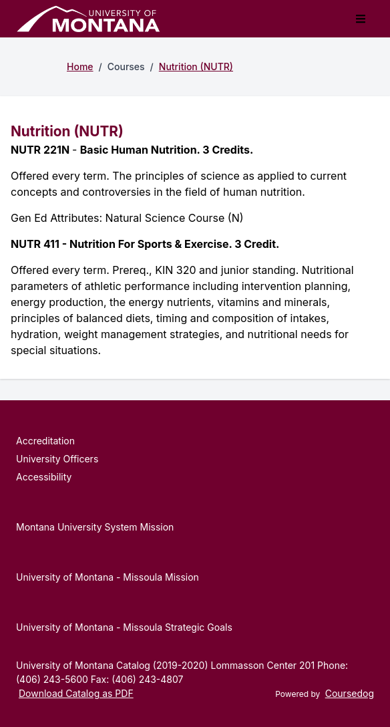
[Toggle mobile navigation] (360, 18)
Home (80, 66)
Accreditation (45, 440)
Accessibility (43, 476)
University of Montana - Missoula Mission (107, 577)
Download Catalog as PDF (76, 693)
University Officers (57, 458)
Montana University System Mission (95, 527)
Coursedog (349, 693)
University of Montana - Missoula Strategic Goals (124, 627)
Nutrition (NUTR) (196, 66)
